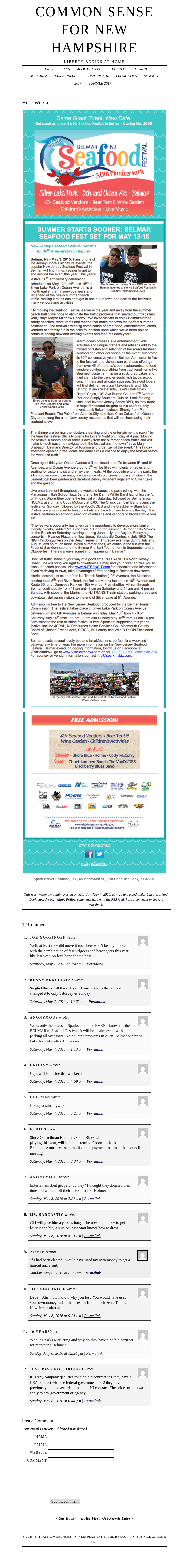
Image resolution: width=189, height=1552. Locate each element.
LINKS (65, 69)
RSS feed (117, 899)
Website (38, 1452)
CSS (94, 1541)
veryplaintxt (90, 1536)
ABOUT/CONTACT (91, 69)
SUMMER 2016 (97, 76)
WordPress (62, 1536)
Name (41, 1437)
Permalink (95, 964)
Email (40, 1444)
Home (49, 69)
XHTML (157, 1536)
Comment (37, 1460)
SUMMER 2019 (100, 83)
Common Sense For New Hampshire (94, 29)
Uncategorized (157, 894)
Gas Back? (67, 1518)
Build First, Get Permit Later (106, 1518)
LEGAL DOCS (126, 76)
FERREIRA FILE (67, 76)
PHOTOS (119, 69)
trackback (96, 905)
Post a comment (137, 899)
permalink (57, 899)
